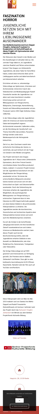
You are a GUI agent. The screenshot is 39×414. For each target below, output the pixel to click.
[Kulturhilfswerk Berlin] (16, 4)
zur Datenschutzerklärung (19, 406)
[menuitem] (33, 4)
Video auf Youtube (19, 338)
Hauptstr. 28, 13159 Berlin (19, 378)
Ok (19, 400)
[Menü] (33, 4)
